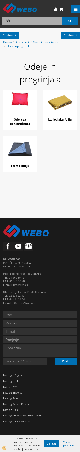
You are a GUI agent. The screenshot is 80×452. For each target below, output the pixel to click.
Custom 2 (9, 35)
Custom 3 (70, 35)
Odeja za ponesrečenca (20, 121)
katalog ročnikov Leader (17, 421)
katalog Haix (10, 410)
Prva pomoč (22, 42)
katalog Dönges (12, 375)
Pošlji (66, 361)
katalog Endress (12, 392)
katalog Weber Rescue (16, 404)
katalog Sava (10, 398)
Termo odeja (20, 166)
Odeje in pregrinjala (18, 46)
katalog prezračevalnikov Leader (22, 415)
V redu (51, 444)
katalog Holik (11, 381)
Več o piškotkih (68, 443)
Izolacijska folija (60, 119)
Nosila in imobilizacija (46, 42)
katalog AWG (11, 387)
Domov (7, 42)
